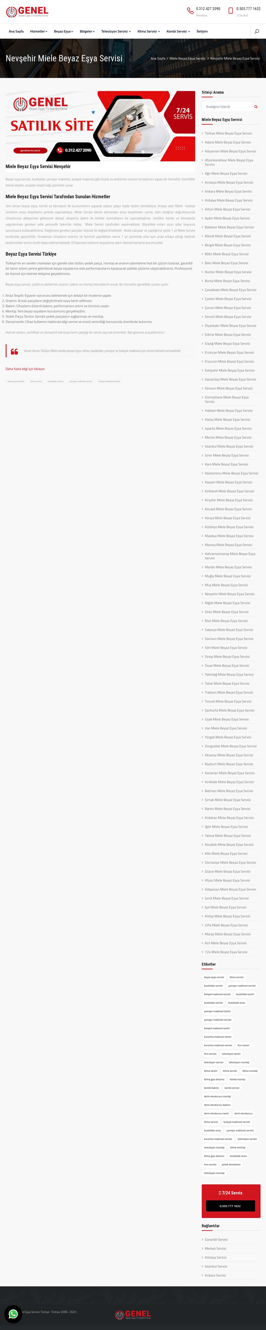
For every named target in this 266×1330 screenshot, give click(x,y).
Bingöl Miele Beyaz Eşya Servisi (228, 245)
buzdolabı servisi (55, 381)
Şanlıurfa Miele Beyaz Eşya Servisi (230, 710)
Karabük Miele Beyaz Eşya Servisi (229, 844)
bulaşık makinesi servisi (109, 381)
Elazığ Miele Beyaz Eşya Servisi (227, 343)
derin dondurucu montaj (217, 1096)
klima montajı (250, 1071)
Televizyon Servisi (116, 31)
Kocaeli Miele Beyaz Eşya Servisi (228, 509)
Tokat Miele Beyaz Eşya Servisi (227, 683)
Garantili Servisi (216, 1239)
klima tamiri (210, 1071)
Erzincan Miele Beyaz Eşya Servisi (229, 352)
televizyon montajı (239, 1062)
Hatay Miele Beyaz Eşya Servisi (227, 419)
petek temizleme (231, 1164)
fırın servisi (210, 1054)
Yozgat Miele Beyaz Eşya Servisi (228, 737)
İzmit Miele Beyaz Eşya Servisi (227, 898)
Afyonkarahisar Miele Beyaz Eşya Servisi (229, 162)
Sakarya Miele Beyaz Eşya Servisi (229, 629)
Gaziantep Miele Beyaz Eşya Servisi (230, 379)
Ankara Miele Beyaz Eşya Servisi (228, 191)
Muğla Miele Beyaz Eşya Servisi (228, 576)
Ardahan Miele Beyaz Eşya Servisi (229, 817)
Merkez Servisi (215, 1248)
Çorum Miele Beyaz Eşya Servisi (228, 307)
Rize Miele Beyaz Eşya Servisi (226, 620)
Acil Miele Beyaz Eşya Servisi (226, 943)
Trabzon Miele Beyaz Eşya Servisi (229, 692)
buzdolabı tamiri (245, 994)
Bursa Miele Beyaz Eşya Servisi (227, 280)
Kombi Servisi (178, 31)
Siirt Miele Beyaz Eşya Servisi (226, 647)
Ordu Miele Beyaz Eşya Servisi (227, 611)
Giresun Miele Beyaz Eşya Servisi (229, 388)
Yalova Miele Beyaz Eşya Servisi (228, 835)
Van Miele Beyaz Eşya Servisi (226, 728)
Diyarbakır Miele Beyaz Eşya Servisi (230, 325)
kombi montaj (237, 1079)
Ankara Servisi (215, 1275)
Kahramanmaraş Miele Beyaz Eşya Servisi (230, 556)
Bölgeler (87, 31)
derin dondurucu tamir (216, 1113)
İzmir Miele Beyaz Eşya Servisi (227, 455)
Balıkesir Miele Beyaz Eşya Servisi (229, 227)
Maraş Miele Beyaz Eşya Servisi (228, 934)
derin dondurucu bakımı (217, 1105)
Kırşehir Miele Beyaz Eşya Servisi (229, 500)
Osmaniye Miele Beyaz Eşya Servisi (230, 862)
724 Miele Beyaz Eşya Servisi (226, 951)
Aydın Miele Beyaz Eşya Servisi (227, 218)
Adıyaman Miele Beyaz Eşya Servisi (230, 151)
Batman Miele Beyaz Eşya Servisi (229, 790)
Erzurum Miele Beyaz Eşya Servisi (229, 361)
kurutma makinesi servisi (218, 1045)
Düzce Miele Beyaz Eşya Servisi (228, 871)
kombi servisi (232, 1088)
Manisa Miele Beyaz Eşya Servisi (228, 544)
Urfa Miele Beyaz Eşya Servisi (226, 925)
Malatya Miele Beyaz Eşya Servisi (229, 535)
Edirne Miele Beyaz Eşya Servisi (228, 334)
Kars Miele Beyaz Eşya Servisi (226, 464)
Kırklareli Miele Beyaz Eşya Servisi (229, 491)
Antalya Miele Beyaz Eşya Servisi (229, 200)
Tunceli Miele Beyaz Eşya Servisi (228, 701)
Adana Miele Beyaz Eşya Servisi (228, 142)
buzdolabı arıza (236, 1003)
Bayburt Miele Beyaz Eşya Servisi (229, 764)
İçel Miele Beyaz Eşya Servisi (225, 907)
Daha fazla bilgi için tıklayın (25, 368)
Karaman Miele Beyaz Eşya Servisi (230, 772)
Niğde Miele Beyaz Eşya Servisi (227, 602)
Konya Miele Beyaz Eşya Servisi (228, 517)
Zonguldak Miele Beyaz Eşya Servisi (231, 746)
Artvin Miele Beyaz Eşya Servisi (227, 209)
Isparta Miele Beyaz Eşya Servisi (228, 428)
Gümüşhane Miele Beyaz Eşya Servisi (227, 399)
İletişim (202, 31)
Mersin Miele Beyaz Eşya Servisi (228, 437)
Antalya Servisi (216, 1257)
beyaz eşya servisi (16, 381)
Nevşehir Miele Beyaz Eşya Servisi (229, 593)
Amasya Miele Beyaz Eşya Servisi (229, 182)
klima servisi (36, 381)
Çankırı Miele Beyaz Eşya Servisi (228, 298)
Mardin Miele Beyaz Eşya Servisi (228, 567)
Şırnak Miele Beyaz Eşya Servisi (228, 799)
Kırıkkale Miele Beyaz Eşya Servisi (229, 781)
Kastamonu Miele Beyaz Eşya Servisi (231, 473)
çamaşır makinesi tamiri (217, 1011)
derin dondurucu (243, 1113)
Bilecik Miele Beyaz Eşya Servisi (228, 236)
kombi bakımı (211, 1088)
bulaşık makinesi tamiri (217, 1028)
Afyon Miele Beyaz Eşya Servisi (227, 880)
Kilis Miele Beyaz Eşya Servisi (226, 853)
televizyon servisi (213, 1062)
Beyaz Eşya (63, 31)
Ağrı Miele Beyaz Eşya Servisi (226, 173)
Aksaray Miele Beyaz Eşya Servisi (229, 755)
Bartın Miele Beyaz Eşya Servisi (228, 808)
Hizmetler (38, 31)
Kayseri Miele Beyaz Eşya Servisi (228, 482)
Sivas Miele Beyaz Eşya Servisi (227, 665)
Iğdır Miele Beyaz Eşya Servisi (226, 826)
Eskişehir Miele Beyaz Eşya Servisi (230, 370)
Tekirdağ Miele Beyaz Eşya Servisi (229, 674)
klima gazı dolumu (214, 1079)
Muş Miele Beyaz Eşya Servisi (226, 584)
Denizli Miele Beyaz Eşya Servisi (228, 316)
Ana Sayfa (16, 31)
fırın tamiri (243, 1045)
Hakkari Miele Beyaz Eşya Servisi (229, 410)
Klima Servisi (148, 31)
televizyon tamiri (231, 1054)
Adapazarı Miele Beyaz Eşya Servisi (230, 889)
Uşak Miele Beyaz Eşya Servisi (227, 719)
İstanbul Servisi (216, 1266)
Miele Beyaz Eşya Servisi (187, 58)
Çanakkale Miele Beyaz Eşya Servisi (230, 289)
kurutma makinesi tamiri (218, 1037)
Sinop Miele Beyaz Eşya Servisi (227, 656)
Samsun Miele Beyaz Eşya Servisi (229, 638)
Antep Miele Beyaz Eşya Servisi (227, 916)
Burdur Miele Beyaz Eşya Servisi (228, 271)
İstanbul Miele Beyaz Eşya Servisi (229, 446)
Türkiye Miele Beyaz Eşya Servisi (228, 133)
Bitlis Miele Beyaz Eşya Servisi (227, 254)
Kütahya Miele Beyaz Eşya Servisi (229, 526)
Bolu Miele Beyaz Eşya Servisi (226, 262)
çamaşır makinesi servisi (80, 381)
